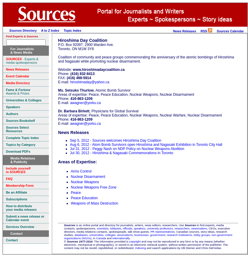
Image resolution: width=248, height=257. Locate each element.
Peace (76, 193)
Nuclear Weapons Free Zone (93, 187)
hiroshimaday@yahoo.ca (89, 82)
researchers (182, 228)
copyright (135, 241)
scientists (102, 228)
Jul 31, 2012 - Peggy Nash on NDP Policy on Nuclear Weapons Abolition (127, 149)
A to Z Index (50, 30)
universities (96, 235)
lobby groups (201, 235)
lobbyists (115, 228)
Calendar (230, 31)
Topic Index (72, 30)
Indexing (140, 248)
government (157, 235)
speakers (139, 228)
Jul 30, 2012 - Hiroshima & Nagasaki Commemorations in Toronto (121, 153)
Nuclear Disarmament (88, 177)
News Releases (184, 31)
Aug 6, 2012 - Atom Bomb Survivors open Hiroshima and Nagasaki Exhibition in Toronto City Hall (146, 145)
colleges (110, 235)
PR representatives (163, 231)
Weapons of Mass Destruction (94, 203)
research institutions (179, 235)
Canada (101, 238)
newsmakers (199, 228)
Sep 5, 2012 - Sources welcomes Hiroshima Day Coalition (115, 140)
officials (127, 228)
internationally (121, 238)
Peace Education (84, 198)
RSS (206, 31)
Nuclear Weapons (85, 182)
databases (81, 235)
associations (125, 235)
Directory (23, 30)
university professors (160, 228)
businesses (141, 235)
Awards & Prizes (18, 91)
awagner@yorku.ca (85, 103)
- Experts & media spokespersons (22, 60)
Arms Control (81, 171)
